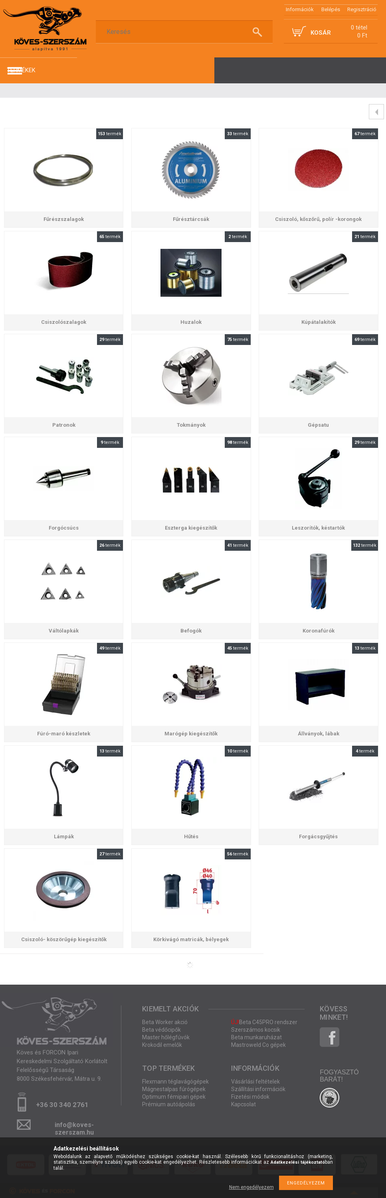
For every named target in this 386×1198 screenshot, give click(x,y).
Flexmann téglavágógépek (175, 1081)
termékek (21, 70)
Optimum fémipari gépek (174, 1097)
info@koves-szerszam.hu (74, 1127)
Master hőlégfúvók (166, 1037)
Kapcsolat (243, 1104)
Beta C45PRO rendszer (264, 1022)
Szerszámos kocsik (255, 1030)
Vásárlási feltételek (255, 1081)
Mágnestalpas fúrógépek (174, 1089)
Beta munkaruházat (256, 1037)
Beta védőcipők (161, 1030)
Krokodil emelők (162, 1045)
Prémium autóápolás (168, 1104)
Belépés (330, 9)
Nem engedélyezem (251, 1187)
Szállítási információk (258, 1089)
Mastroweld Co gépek (258, 1045)
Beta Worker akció (165, 1022)
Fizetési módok (250, 1097)
